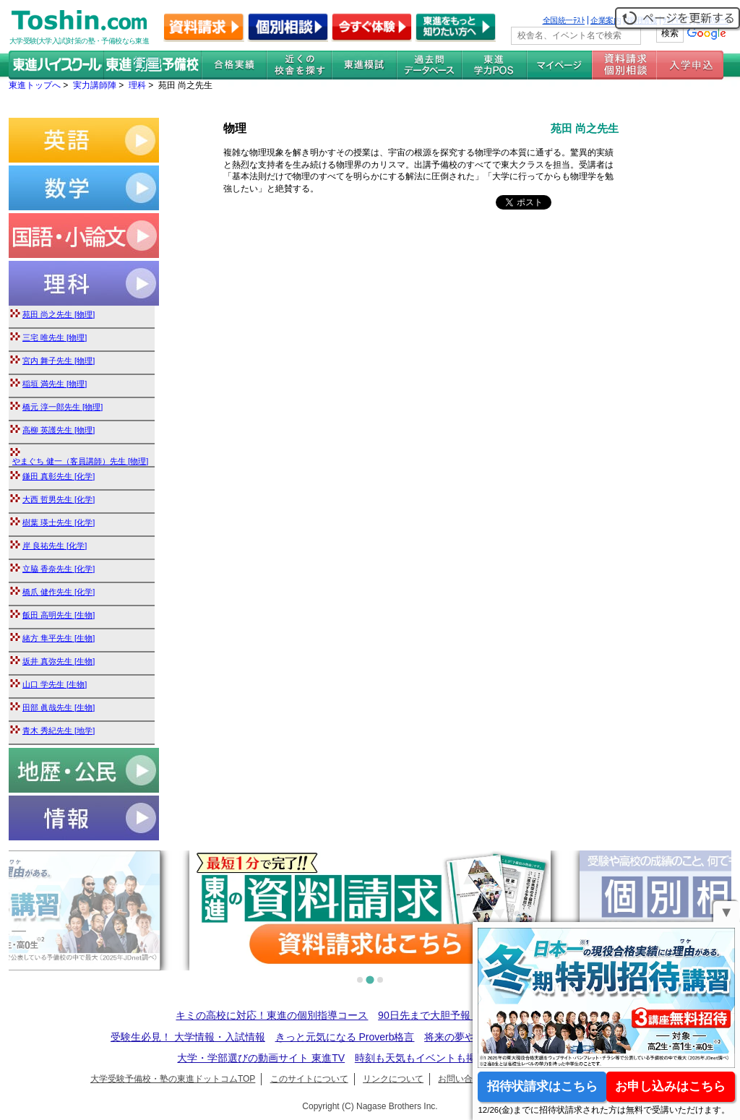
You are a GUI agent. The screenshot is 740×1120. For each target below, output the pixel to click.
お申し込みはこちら (670, 1086)
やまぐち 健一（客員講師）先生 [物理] (80, 461)
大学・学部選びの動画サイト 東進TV (261, 1058)
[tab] (360, 980)
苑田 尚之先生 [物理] (58, 314)
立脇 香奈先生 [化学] (58, 568)
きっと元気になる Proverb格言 (345, 1037)
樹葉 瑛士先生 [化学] (58, 522)
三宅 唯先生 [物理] (54, 337)
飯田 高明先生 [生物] (58, 615)
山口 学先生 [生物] (54, 684)
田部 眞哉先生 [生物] (58, 707)
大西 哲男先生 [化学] (58, 499)
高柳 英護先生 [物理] (58, 430)
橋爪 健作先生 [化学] (58, 591)
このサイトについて (309, 1079)
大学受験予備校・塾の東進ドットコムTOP (172, 1079)
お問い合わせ (464, 1079)
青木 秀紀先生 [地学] (58, 730)
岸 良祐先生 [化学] (54, 545)
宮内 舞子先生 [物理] (58, 360)
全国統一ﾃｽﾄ (564, 20)
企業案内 (605, 20)
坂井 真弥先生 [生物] (58, 661)
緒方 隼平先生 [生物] (58, 638)
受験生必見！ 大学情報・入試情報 (188, 1037)
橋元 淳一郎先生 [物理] (62, 406)
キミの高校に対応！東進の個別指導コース (272, 1015)
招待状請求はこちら (542, 1086)
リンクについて (393, 1079)
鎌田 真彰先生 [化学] (58, 476)
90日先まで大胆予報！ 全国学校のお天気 (471, 1015)
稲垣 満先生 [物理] (54, 383)
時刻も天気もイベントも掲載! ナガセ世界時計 (459, 1058)
